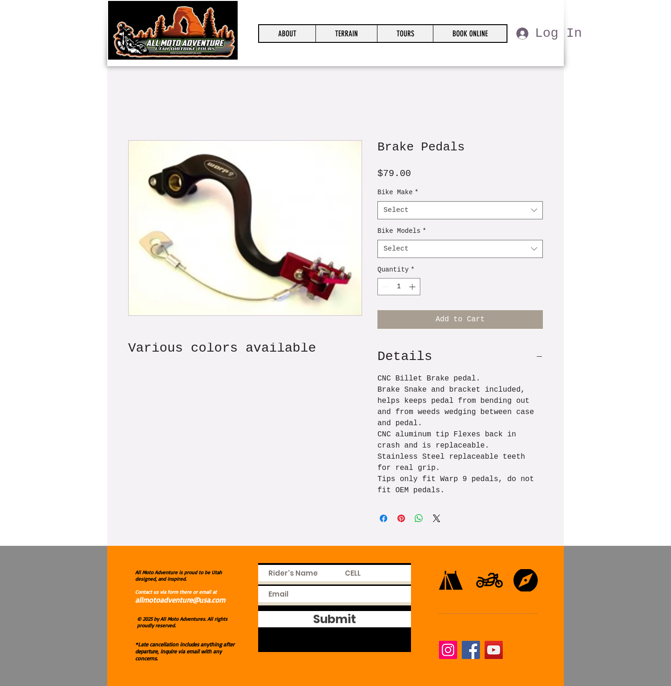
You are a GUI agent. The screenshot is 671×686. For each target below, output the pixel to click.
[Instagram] (448, 650)
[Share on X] (436, 518)
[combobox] (460, 210)
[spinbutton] (398, 286)
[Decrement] (384, 286)
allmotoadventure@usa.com (180, 599)
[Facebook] (471, 650)
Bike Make (397, 192)
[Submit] (334, 619)
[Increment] (413, 286)
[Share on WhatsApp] (419, 518)
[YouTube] (494, 650)
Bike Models (401, 231)
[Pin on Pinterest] (401, 518)
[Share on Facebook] (383, 518)
